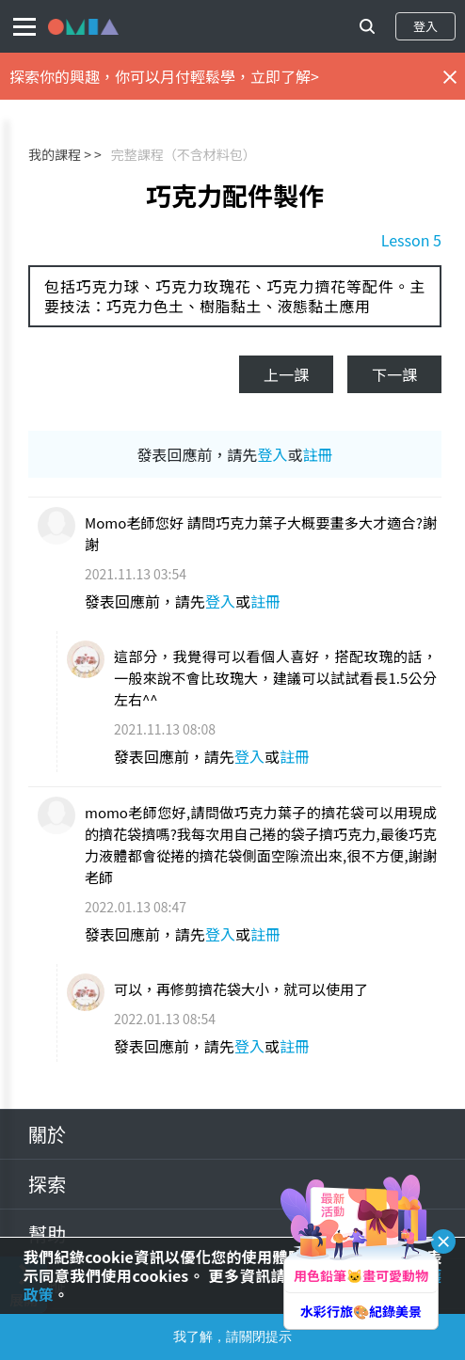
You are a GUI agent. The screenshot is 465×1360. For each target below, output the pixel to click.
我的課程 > (59, 154)
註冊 (318, 454)
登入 (425, 26)
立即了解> (284, 76)
